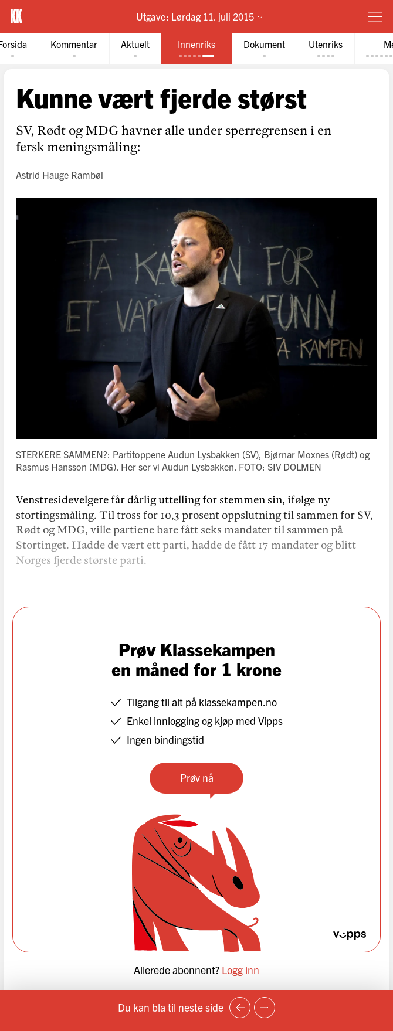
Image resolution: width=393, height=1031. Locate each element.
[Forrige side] (239, 1007)
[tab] (74, 48)
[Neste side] (264, 1007)
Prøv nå (197, 777)
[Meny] (375, 16)
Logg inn (240, 969)
